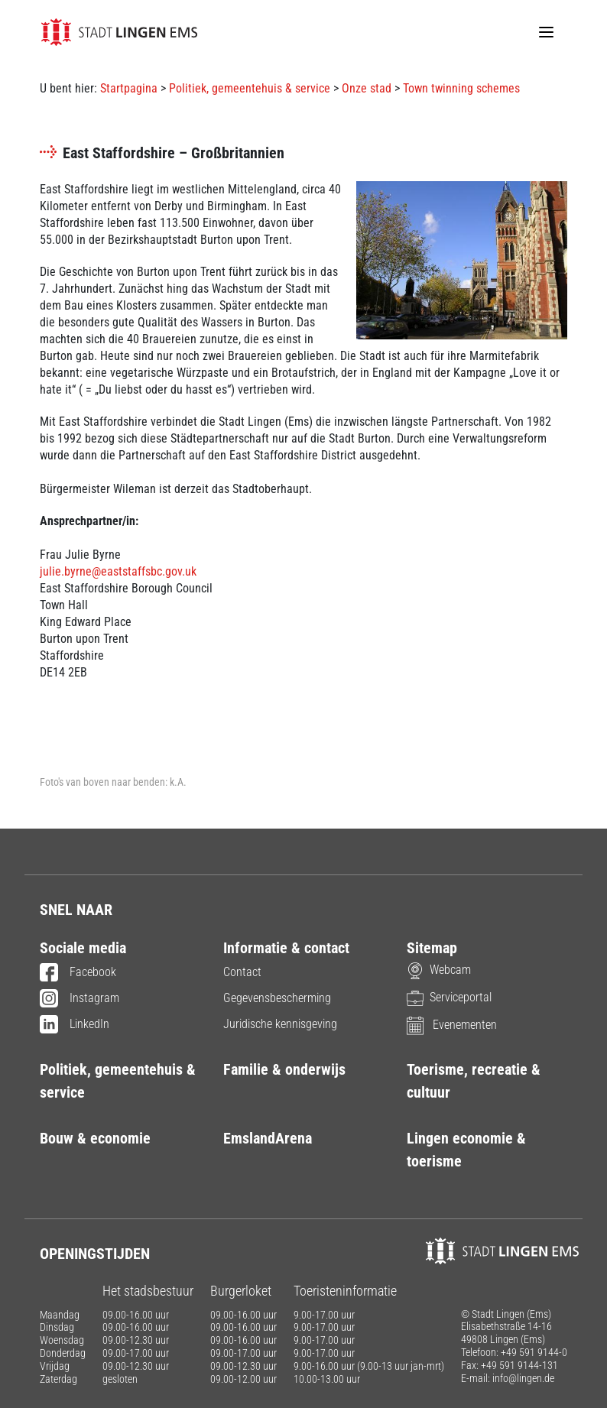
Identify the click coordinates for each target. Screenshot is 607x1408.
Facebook (78, 973)
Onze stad (366, 88)
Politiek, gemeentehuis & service (249, 88)
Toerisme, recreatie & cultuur (473, 1080)
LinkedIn (74, 1025)
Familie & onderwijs (284, 1069)
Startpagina (128, 88)
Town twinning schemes (461, 88)
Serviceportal (449, 997)
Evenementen (452, 1024)
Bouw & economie (95, 1138)
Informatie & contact (286, 948)
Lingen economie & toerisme (466, 1149)
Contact (242, 972)
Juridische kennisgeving (280, 1024)
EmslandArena (267, 1138)
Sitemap (432, 948)
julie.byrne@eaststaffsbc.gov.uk (118, 571)
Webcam (439, 969)
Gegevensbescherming (277, 998)
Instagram (79, 999)
